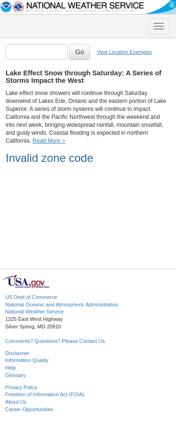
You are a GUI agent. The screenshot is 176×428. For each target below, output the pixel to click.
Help (10, 367)
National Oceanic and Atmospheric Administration (61, 304)
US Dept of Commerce (31, 297)
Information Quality (26, 360)
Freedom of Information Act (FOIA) (44, 394)
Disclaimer (17, 353)
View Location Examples (124, 52)
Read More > (48, 141)
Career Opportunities (29, 409)
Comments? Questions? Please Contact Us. (55, 341)
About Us (15, 402)
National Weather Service (34, 311)
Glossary (15, 375)
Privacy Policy (21, 387)
